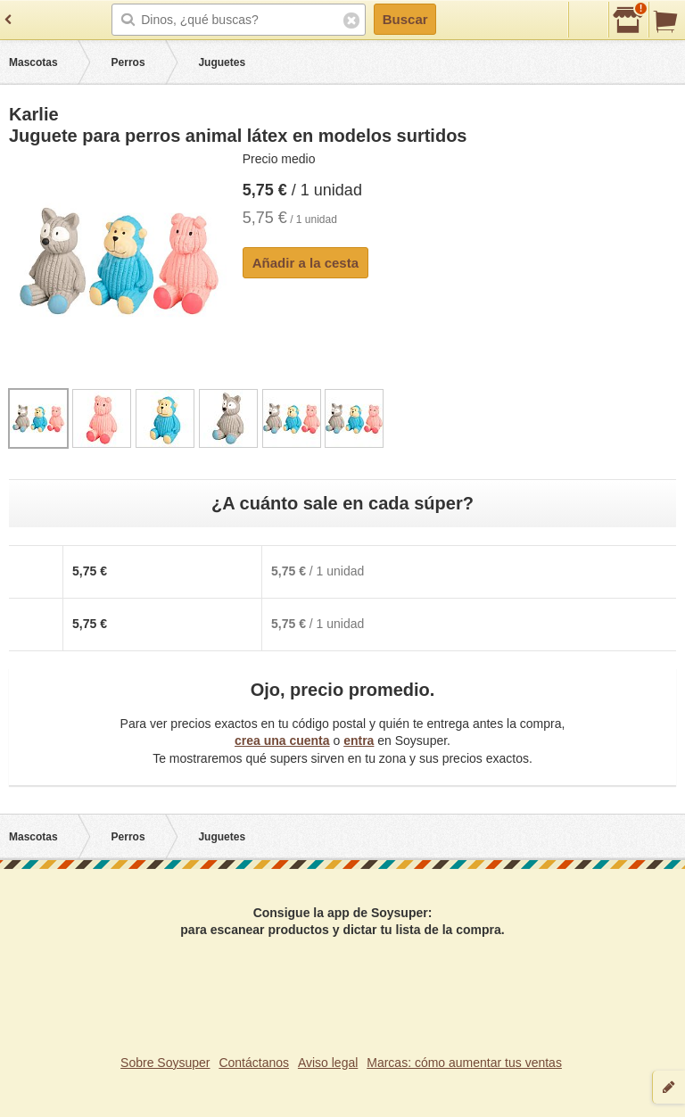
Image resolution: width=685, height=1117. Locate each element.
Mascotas (33, 62)
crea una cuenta (282, 740)
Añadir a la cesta (305, 262)
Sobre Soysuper (165, 1062)
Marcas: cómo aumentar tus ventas (464, 1062)
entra (358, 740)
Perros (128, 62)
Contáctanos (254, 1062)
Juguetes (221, 62)
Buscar (405, 19)
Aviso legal (328, 1062)
